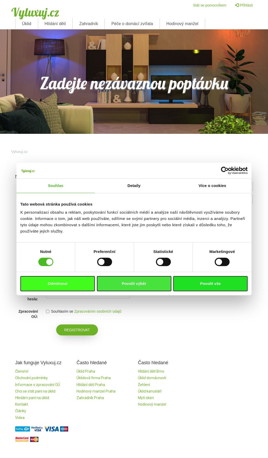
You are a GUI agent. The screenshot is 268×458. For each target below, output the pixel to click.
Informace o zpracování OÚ (37, 385)
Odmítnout (58, 283)
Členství (21, 371)
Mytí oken (146, 398)
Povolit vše (210, 283)
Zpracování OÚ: (28, 314)
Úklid (26, 23)
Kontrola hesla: (30, 296)
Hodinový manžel (182, 23)
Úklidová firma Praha (94, 378)
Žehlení (144, 385)
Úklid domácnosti (152, 378)
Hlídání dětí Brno (151, 371)
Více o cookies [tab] (212, 185)
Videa (20, 418)
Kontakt (21, 404)
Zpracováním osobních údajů (97, 311)
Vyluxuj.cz (35, 12)
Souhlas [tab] (55, 185)
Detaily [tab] (134, 185)
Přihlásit (244, 5)
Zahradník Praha (90, 398)
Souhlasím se (59, 311)
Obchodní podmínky (31, 378)
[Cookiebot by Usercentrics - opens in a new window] (225, 170)
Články (20, 411)
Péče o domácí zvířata (132, 23)
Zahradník (88, 23)
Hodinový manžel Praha (96, 391)
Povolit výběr (134, 283)
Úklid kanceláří (149, 391)
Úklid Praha (86, 371)
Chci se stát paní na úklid (35, 391)
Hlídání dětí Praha (91, 385)
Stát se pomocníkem (209, 5)
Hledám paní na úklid (32, 398)
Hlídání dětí (55, 23)
